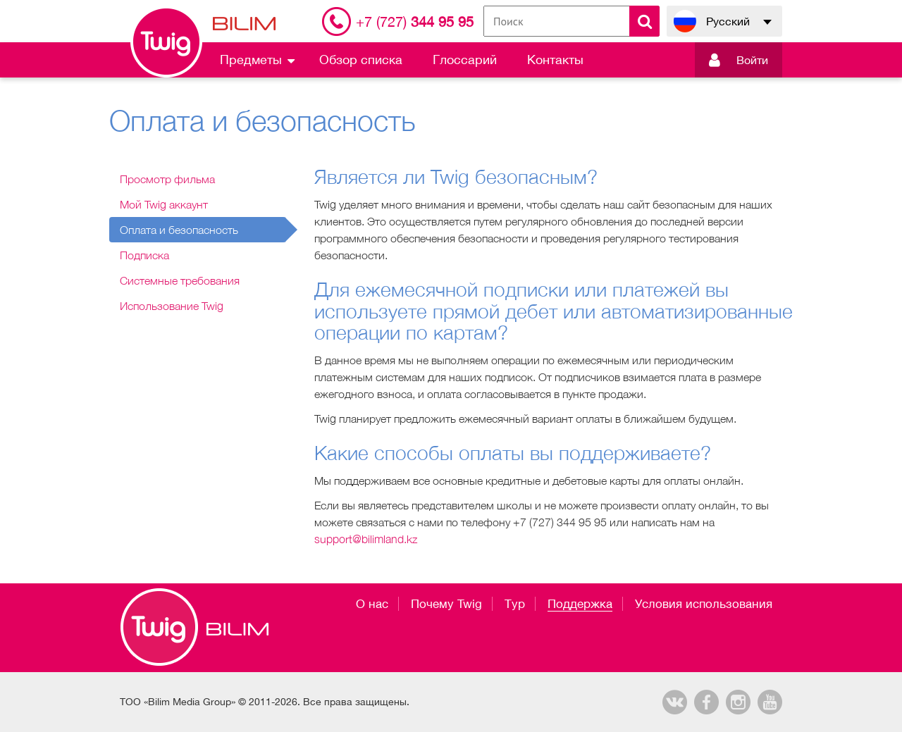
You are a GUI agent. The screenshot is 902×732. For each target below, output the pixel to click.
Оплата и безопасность (179, 229)
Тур (515, 604)
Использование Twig (171, 305)
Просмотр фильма (167, 179)
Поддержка (580, 604)
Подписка (144, 255)
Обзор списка (360, 59)
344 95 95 (415, 21)
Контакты (555, 59)
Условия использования (703, 604)
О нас (372, 604)
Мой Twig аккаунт (164, 204)
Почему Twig (446, 604)
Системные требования (180, 280)
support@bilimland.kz (365, 539)
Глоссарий (465, 59)
